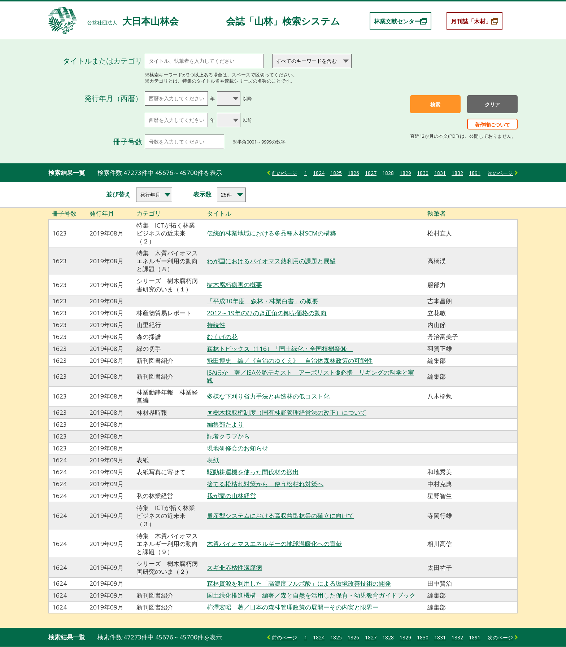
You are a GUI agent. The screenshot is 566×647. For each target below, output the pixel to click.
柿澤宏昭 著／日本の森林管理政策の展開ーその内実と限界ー (293, 607)
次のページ (500, 173)
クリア (492, 104)
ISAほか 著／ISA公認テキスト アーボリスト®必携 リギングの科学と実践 (310, 376)
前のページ (284, 173)
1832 (457, 173)
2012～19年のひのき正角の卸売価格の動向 (267, 313)
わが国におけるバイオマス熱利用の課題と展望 (271, 261)
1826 (353, 173)
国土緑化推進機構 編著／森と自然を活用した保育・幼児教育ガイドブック (311, 595)
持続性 (216, 325)
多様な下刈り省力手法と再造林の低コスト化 (268, 396)
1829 (405, 173)
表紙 (213, 460)
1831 (440, 173)
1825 (336, 173)
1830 (422, 173)
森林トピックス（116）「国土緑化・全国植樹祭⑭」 (280, 348)
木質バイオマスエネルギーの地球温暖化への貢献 (274, 544)
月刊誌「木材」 (471, 21)
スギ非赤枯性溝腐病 (234, 567)
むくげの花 (222, 337)
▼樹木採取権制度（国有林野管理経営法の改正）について (286, 412)
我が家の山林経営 (231, 496)
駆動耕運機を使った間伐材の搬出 (253, 472)
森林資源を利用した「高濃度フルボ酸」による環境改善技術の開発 (299, 583)
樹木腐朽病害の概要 (234, 285)
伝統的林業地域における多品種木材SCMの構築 (271, 233)
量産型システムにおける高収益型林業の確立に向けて (280, 515)
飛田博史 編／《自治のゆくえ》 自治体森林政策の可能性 (290, 360)
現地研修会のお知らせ (237, 448)
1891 (474, 173)
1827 (370, 173)
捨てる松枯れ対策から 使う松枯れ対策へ (265, 484)
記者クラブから (228, 436)
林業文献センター (397, 21)
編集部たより (225, 424)
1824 (319, 173)
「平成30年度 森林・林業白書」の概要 (262, 301)
